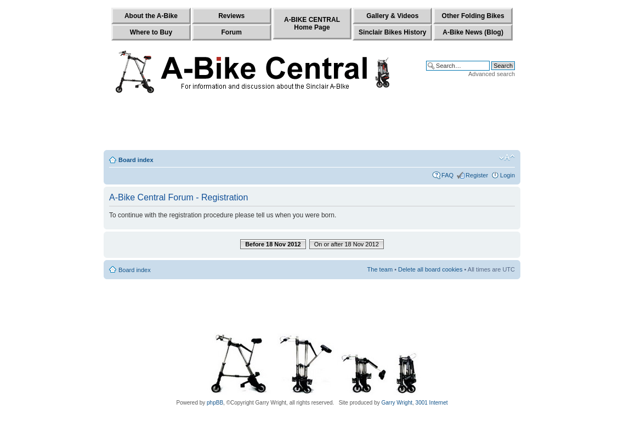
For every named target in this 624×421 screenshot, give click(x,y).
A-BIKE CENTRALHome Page (312, 23)
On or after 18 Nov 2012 (346, 244)
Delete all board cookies (430, 269)
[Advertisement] (312, 124)
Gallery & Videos (392, 16)
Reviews (231, 16)
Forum (232, 32)
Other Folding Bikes (473, 16)
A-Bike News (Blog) (473, 32)
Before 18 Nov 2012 (273, 244)
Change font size (507, 158)
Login (507, 175)
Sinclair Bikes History (392, 32)
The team (380, 269)
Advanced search (491, 74)
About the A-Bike (151, 16)
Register (477, 175)
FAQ (447, 175)
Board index (136, 160)
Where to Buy (151, 32)
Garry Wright (397, 403)
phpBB (215, 403)
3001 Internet (432, 403)
